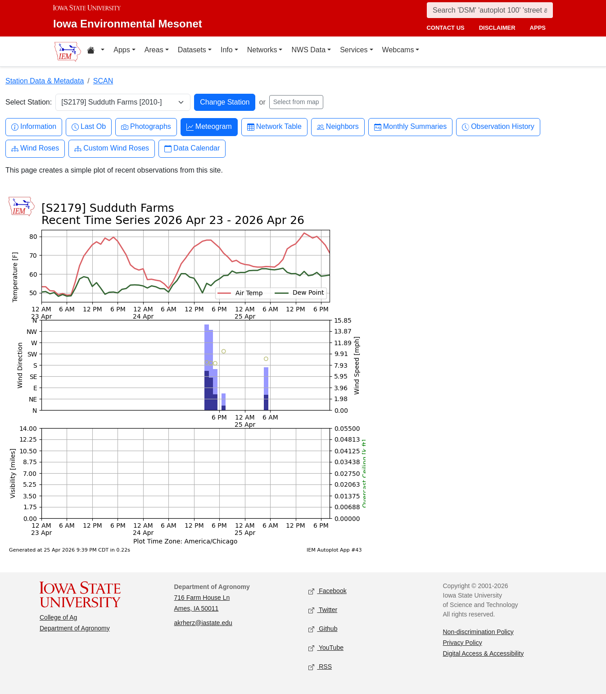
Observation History (498, 127)
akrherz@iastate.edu (203, 622)
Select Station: (28, 102)
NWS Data (308, 50)
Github (322, 629)
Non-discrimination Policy (478, 631)
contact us (445, 27)
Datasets (192, 50)
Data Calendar (192, 148)
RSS (320, 667)
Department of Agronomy (75, 628)
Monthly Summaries (410, 127)
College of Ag (58, 617)
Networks (262, 50)
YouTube (326, 648)
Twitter (322, 610)
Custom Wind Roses (111, 148)
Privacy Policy (462, 642)
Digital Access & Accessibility (483, 653)
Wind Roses (35, 148)
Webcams (398, 50)
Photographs (146, 127)
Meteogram (209, 127)
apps (538, 27)
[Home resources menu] (95, 51)
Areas (154, 50)
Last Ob (89, 127)
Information (33, 127)
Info (227, 50)
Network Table (274, 127)
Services (353, 50)
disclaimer (497, 27)
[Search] (490, 10)
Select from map (296, 101)
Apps (121, 50)
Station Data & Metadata (44, 81)
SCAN (103, 81)
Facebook (327, 591)
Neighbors (338, 127)
